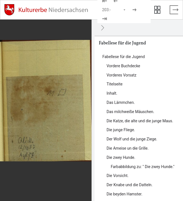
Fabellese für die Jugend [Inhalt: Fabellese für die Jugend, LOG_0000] (123, 56)
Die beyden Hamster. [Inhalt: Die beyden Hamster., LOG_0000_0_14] (124, 194)
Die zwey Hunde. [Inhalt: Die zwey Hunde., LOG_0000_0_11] (121, 157)
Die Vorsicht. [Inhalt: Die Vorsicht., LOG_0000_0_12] (118, 175)
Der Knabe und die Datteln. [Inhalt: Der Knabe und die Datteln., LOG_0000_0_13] (130, 185)
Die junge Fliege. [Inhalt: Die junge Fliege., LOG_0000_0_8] (121, 130)
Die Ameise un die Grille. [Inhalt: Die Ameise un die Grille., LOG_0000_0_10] (128, 148)
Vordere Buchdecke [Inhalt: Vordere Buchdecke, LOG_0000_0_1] (123, 66)
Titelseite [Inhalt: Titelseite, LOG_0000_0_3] (114, 84)
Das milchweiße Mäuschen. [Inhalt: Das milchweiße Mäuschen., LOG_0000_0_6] (130, 111)
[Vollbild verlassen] (174, 9)
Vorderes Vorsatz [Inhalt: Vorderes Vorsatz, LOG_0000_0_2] (121, 75)
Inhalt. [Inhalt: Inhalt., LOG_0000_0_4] (112, 93)
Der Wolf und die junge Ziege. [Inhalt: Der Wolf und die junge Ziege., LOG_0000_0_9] (132, 139)
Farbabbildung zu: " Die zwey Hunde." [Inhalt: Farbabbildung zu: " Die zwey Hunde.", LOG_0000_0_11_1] (142, 166)
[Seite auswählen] (114, 10)
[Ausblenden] (103, 28)
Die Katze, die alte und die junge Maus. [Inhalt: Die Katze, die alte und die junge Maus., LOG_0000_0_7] (140, 121)
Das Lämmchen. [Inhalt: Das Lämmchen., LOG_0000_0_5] (121, 102)
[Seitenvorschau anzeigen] (157, 10)
